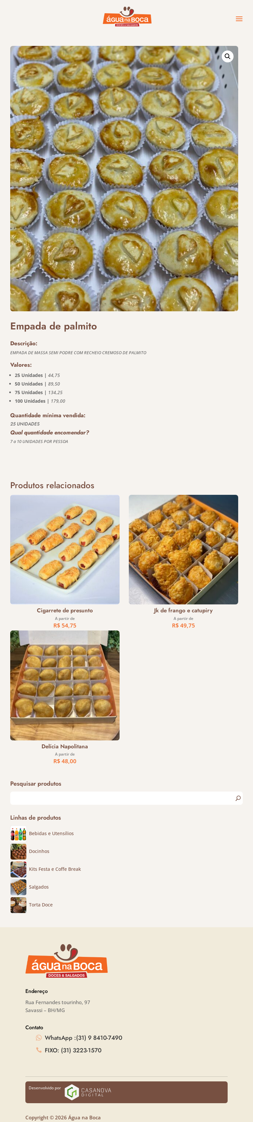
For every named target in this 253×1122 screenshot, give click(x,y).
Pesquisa (238, 798)
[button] (228, 56)
